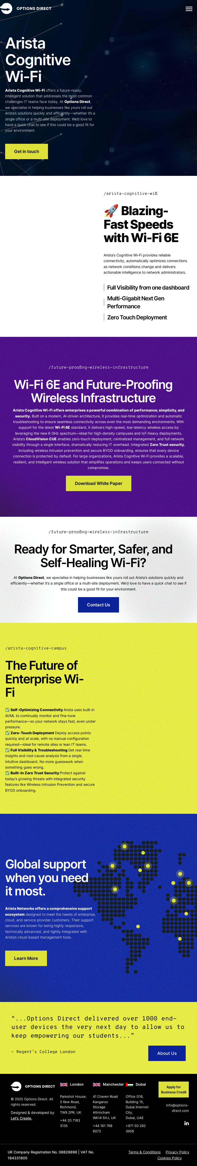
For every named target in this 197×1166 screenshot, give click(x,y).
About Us (167, 1053)
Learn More (26, 958)
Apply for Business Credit (173, 1089)
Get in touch (26, 151)
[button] (189, 8)
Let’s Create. (21, 1118)
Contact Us (98, 604)
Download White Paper (98, 483)
